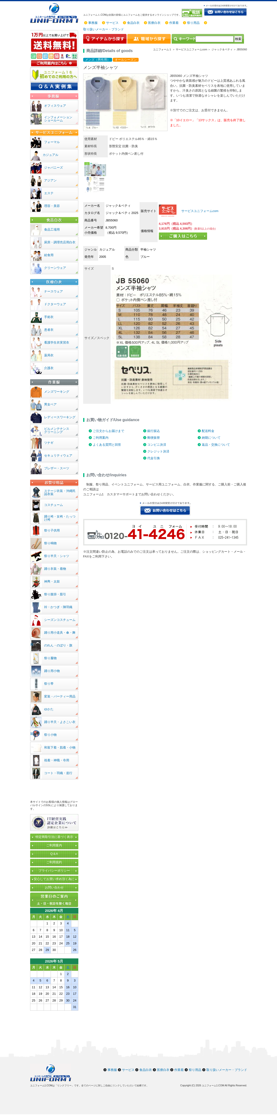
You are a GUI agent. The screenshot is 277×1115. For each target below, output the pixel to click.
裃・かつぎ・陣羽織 (58, 607)
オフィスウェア (55, 105)
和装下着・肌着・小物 (59, 747)
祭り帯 (49, 683)
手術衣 (49, 317)
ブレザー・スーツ (56, 468)
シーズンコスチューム (59, 620)
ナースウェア (53, 291)
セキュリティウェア (58, 455)
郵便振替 (153, 437)
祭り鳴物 (50, 543)
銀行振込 (153, 431)
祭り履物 (50, 658)
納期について (211, 437)
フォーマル (52, 142)
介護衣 (49, 368)
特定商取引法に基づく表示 (54, 837)
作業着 (174, 23)
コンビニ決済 (156, 444)
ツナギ (49, 443)
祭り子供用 (52, 530)
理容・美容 (52, 206)
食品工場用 (52, 229)
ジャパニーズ (53, 167)
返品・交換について (216, 444)
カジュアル (50, 155)
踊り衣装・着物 (55, 569)
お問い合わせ (54, 887)
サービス (112, 23)
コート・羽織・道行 (58, 773)
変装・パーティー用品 (59, 696)
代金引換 (153, 458)
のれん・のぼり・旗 (58, 645)
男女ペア (50, 404)
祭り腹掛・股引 (55, 594)
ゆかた (49, 709)
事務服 (93, 23)
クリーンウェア (55, 268)
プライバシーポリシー (54, 870)
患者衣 (49, 330)
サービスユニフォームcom (199, 211)
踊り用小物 (52, 671)
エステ (49, 193)
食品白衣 (133, 23)
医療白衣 (154, 23)
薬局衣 (49, 355)
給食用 (49, 255)
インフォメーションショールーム (58, 118)
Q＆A (54, 854)
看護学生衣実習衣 (56, 342)
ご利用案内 (100, 437)
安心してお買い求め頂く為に (54, 879)
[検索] (215, 39)
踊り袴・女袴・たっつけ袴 (59, 518)
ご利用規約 (54, 862)
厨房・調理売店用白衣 (59, 242)
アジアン (50, 180)
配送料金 (208, 431)
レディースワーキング (59, 417)
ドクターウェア (55, 304)
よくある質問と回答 (107, 444)
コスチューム (53, 505)
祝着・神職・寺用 (56, 760)
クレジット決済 (158, 451)
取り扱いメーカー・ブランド (103, 29)
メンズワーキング (56, 391)
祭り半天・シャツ (56, 556)
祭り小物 (50, 735)
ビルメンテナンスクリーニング (56, 430)
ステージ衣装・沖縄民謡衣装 (59, 492)
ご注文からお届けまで (108, 431)
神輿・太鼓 (52, 581)
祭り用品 (193, 23)
